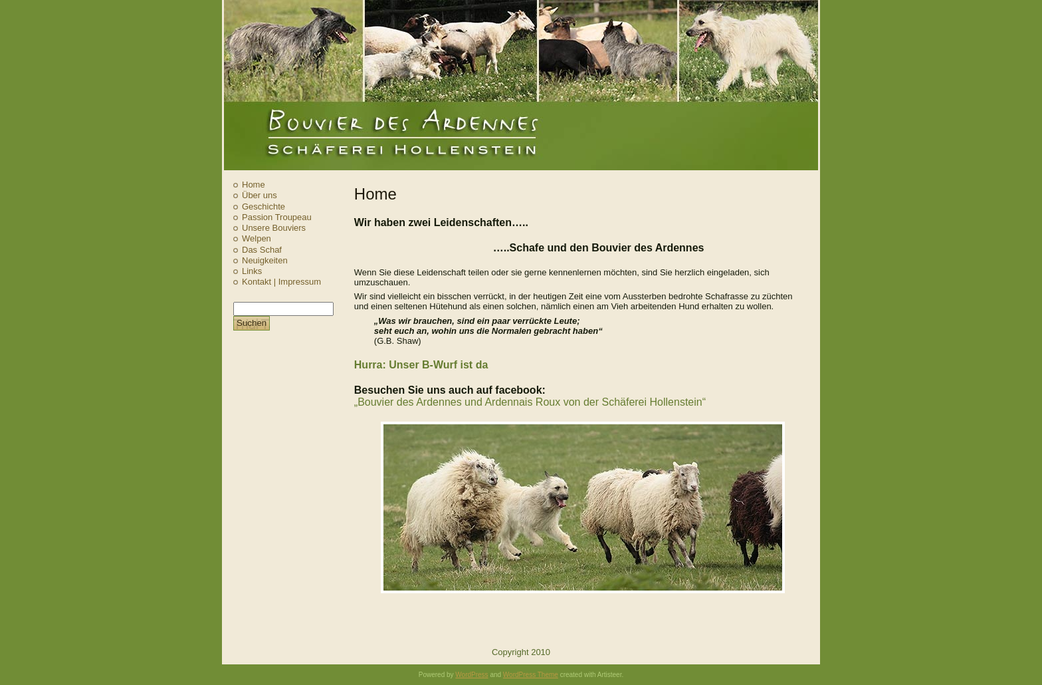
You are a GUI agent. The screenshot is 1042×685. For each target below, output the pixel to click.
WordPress (471, 674)
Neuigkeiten (265, 260)
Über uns (259, 195)
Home (253, 185)
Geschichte (263, 206)
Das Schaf (262, 250)
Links (252, 271)
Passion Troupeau (277, 217)
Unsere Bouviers (274, 228)
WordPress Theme (530, 674)
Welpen (256, 238)
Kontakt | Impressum (281, 282)
